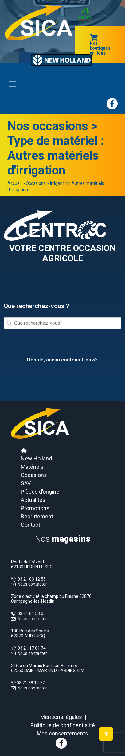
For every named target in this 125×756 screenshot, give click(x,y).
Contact (30, 524)
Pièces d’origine (40, 491)
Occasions (36, 183)
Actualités (33, 500)
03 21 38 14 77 (30, 682)
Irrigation (58, 183)
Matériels (32, 467)
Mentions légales (61, 717)
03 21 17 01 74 (31, 648)
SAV (26, 483)
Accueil (14, 183)
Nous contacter (32, 584)
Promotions (35, 508)
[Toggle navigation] (12, 84)
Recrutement (37, 516)
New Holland (36, 458)
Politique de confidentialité (62, 725)
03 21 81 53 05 (31, 613)
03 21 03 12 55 (31, 579)
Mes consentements (62, 733)
